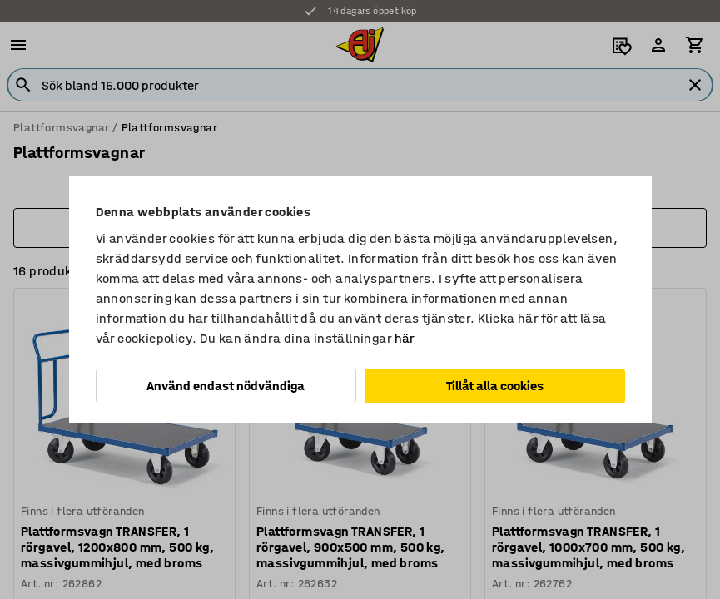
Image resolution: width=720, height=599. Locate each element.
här (528, 318)
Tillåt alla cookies (495, 386)
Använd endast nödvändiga (225, 386)
